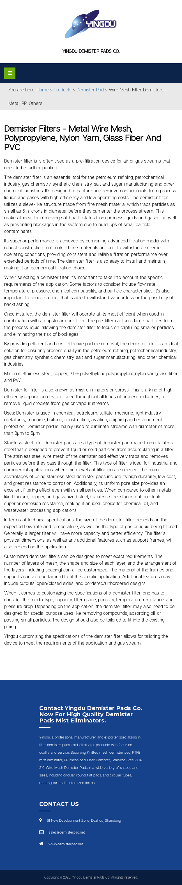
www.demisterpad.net (66, 844)
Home (43, 90)
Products (63, 90)
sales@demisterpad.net (67, 832)
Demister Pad (90, 90)
